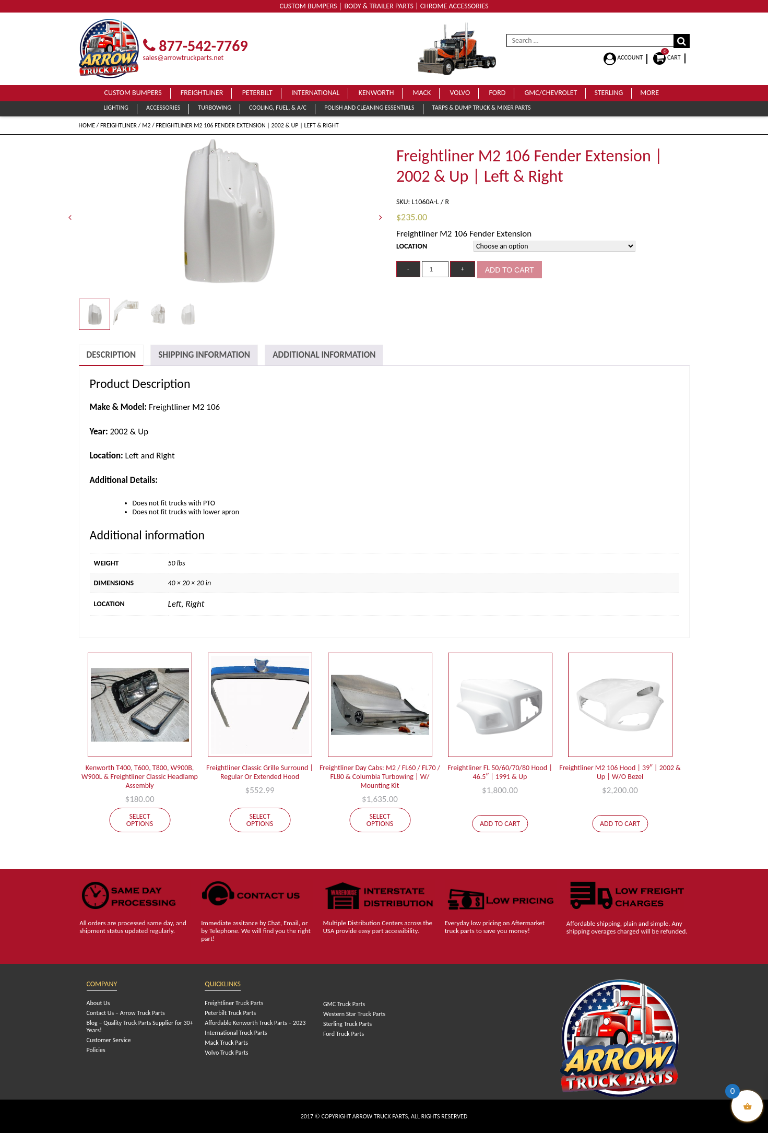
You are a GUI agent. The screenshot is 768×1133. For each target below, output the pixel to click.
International (315, 92)
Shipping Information (204, 354)
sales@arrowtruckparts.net (183, 57)
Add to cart (509, 270)
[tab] (111, 355)
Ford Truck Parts (343, 1033)
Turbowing (214, 107)
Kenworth (376, 92)
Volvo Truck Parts (226, 1052)
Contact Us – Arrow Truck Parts (126, 1013)
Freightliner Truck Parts (234, 1003)
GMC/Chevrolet (551, 92)
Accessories (163, 107)
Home (87, 125)
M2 (146, 125)
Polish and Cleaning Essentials (369, 107)
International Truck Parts (236, 1032)
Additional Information (324, 354)
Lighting (116, 107)
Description (111, 354)
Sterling (608, 92)
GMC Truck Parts (344, 1004)
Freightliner (202, 92)
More (649, 92)
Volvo (460, 92)
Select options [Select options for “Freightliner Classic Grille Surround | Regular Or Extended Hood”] (260, 820)
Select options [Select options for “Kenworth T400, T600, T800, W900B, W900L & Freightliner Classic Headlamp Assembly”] (139, 820)
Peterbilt (257, 92)
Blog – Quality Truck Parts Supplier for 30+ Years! (140, 1026)
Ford (497, 92)
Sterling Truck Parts (347, 1024)
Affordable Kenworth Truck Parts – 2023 (255, 1022)
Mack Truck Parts (226, 1042)
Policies (96, 1050)
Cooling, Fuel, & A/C (277, 107)
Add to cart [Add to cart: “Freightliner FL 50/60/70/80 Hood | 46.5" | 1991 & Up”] (500, 823)
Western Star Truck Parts (354, 1014)
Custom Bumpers (133, 92)
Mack (422, 92)
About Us (98, 1003)
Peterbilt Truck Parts (230, 1013)
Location (411, 246)
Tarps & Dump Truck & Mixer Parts (481, 107)
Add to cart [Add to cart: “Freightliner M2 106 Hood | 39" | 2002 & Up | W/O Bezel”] (620, 823)
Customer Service (109, 1040)
